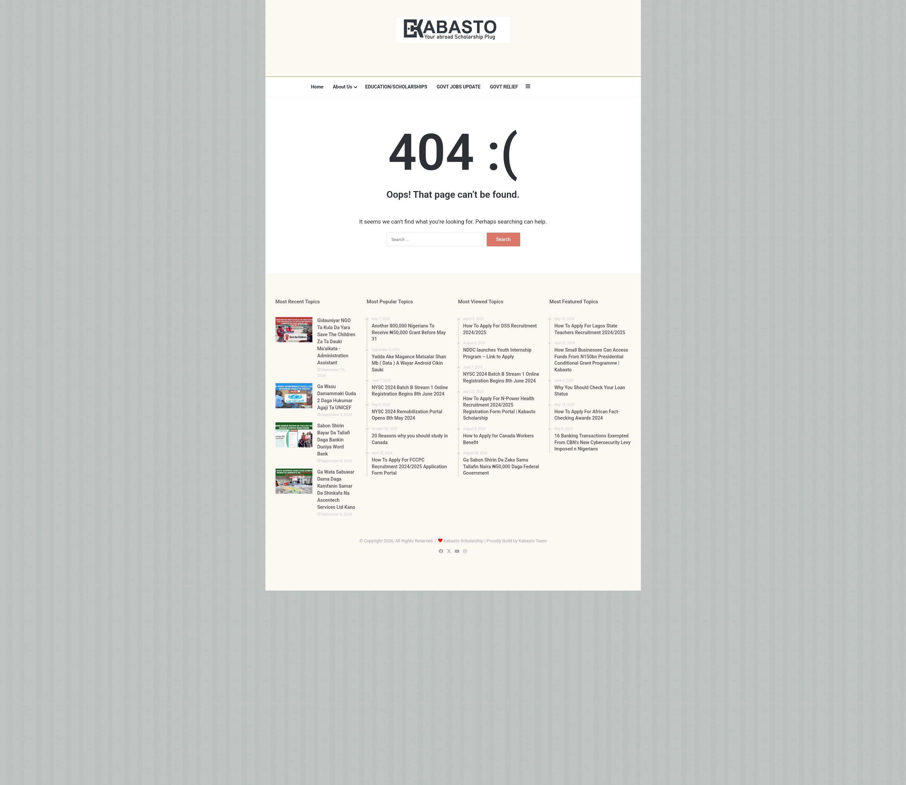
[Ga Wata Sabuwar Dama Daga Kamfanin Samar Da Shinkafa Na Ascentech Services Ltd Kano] (294, 481)
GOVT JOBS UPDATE (459, 86)
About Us (342, 86)
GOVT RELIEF (504, 86)
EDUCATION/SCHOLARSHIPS (396, 86)
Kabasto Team (532, 540)
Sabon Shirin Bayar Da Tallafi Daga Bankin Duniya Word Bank (333, 440)
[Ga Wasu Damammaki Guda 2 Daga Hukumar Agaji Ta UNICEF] (294, 395)
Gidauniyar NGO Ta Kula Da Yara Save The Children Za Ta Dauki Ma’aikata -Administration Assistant (336, 341)
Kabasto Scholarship (463, 540)
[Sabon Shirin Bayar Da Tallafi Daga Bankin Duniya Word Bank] (294, 434)
